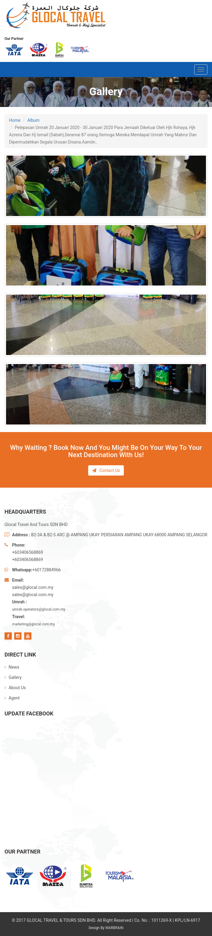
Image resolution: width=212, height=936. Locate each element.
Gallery (13, 677)
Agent (12, 698)
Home (15, 120)
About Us (15, 687)
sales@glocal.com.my (32, 587)
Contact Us (106, 470)
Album (33, 120)
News (12, 667)
